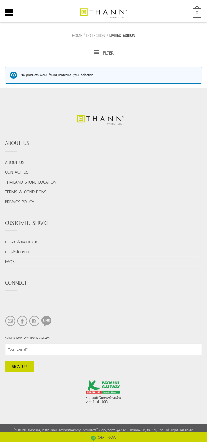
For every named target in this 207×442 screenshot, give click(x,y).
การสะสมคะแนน (18, 251)
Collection (95, 35)
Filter (103, 53)
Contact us (17, 172)
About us (14, 162)
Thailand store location (30, 182)
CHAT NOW (103, 437)
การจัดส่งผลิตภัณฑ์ (22, 241)
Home (77, 35)
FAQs (10, 261)
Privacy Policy (19, 201)
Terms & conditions (25, 191)
